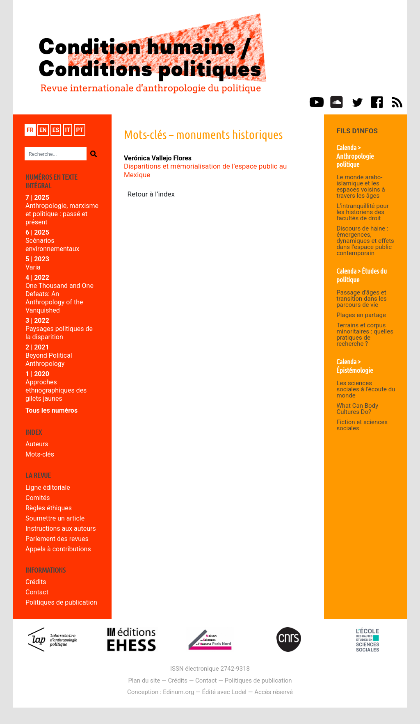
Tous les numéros (51, 410)
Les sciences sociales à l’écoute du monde (365, 389)
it (68, 130)
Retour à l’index (151, 194)
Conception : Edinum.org (160, 692)
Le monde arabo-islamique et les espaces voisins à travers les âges (360, 186)
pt (79, 130)
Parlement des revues (57, 539)
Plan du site (144, 680)
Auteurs (36, 444)
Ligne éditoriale (47, 487)
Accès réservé (273, 692)
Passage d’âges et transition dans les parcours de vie (361, 298)
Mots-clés (39, 454)
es (55, 130)
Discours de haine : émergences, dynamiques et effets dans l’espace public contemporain (365, 241)
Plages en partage (361, 315)
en (43, 130)
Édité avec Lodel (224, 692)
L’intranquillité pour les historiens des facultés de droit (362, 212)
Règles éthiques (48, 508)
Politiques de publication (61, 602)
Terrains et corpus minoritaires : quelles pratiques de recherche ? (364, 334)
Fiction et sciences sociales (362, 425)
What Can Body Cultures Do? (357, 409)
